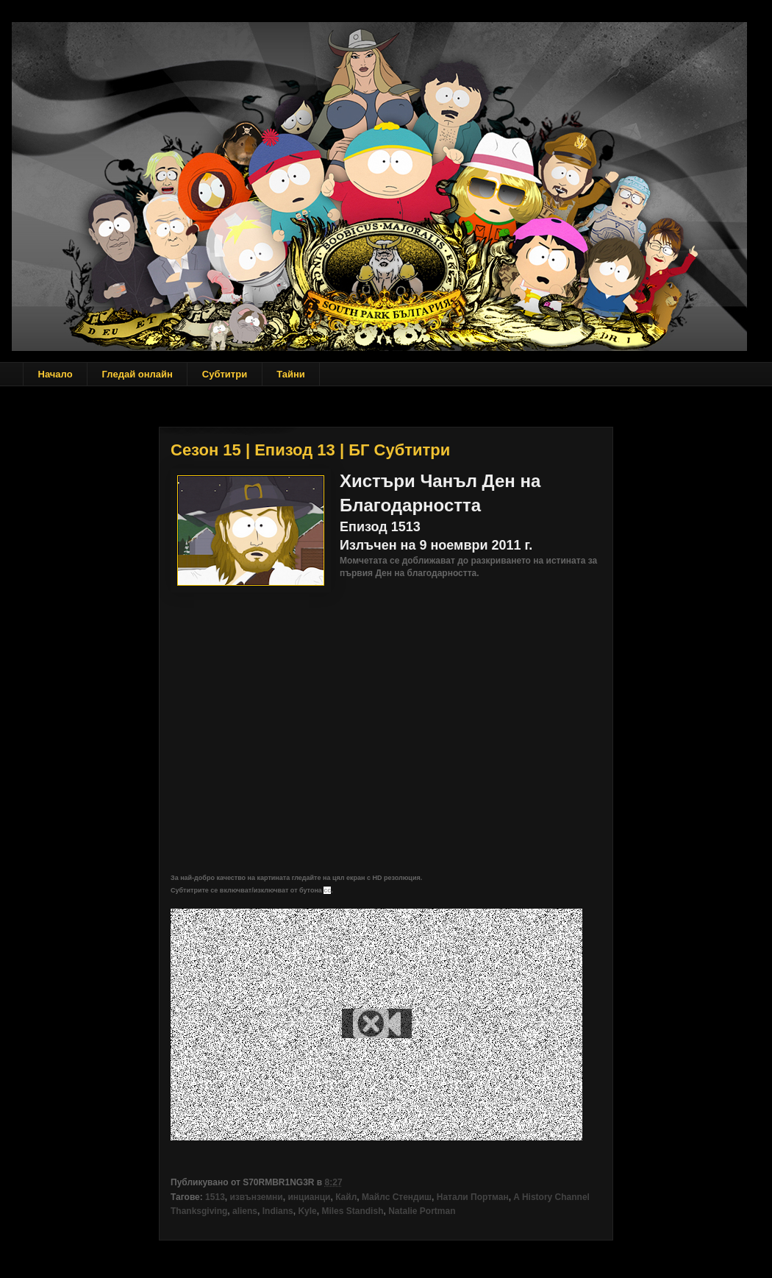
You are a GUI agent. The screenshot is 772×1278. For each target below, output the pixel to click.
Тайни (290, 374)
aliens (244, 1211)
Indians (277, 1211)
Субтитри (224, 374)
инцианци (308, 1197)
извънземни (255, 1197)
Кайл (346, 1197)
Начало (55, 374)
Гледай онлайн (137, 374)
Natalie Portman (421, 1211)
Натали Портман (473, 1197)
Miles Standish (352, 1211)
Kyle (307, 1211)
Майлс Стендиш (397, 1197)
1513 (215, 1197)
